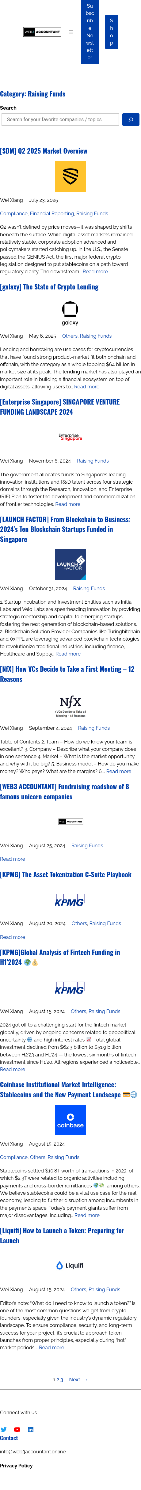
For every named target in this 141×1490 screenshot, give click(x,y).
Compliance (14, 213)
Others (70, 336)
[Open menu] (71, 32)
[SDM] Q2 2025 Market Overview (43, 150)
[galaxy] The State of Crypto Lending (49, 286)
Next (78, 1379)
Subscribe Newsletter (90, 31)
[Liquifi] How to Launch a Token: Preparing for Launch (62, 1235)
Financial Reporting (52, 213)
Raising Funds (92, 213)
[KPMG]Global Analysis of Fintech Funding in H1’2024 (60, 957)
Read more (95, 271)
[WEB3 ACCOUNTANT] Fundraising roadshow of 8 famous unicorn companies (64, 791)
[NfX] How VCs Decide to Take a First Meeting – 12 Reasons (67, 674)
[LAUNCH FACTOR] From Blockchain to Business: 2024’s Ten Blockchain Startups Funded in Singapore (65, 529)
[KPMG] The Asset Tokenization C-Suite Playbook (65, 874)
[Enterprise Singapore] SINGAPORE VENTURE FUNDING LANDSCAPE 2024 (60, 406)
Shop (111, 32)
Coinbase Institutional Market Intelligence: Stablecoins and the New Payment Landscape (68, 1089)
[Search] (130, 119)
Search (8, 108)
